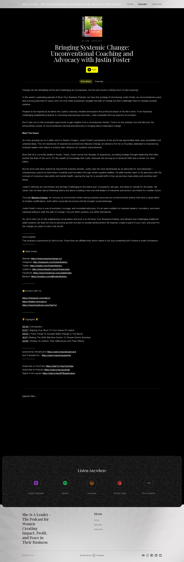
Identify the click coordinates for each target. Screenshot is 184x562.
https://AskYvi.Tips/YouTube (59, 366)
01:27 (25, 330)
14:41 (24, 337)
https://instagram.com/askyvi (36, 298)
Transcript (99, 81)
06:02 (25, 334)
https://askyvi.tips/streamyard (61, 351)
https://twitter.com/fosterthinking (46, 265)
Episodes (142, 4)
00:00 (25, 326)
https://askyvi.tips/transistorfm (56, 355)
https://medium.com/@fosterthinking (49, 276)
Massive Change (40, 197)
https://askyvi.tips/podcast (57, 369)
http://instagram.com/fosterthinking (50, 262)
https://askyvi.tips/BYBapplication (59, 373)
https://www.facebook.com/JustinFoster (52, 273)
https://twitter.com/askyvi (34, 301)
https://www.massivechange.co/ (46, 258)
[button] (92, 70)
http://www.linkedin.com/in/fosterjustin (51, 269)
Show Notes (86, 81)
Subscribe (157, 4)
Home (130, 4)
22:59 (25, 341)
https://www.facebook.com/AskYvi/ (39, 305)
